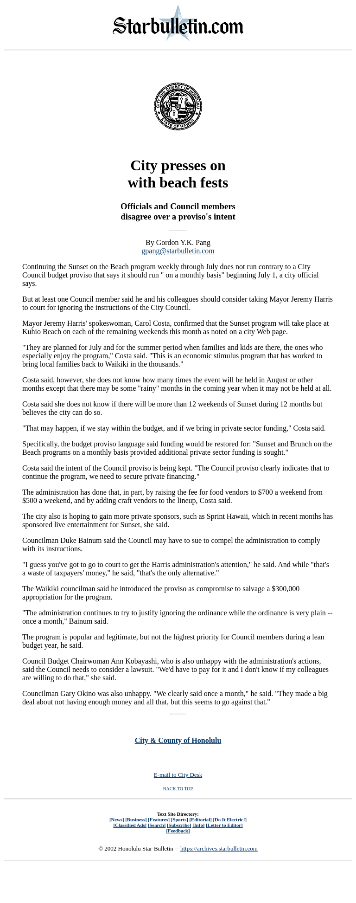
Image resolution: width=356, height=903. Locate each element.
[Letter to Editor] (224, 825)
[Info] (198, 825)
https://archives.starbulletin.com (219, 848)
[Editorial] (200, 819)
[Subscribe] (179, 825)
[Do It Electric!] (230, 819)
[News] (116, 819)
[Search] (157, 825)
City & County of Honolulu (178, 740)
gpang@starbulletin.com (177, 251)
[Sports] (179, 819)
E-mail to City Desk (178, 774)
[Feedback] (178, 830)
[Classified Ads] (129, 825)
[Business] (135, 819)
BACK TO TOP (178, 788)
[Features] (159, 819)
